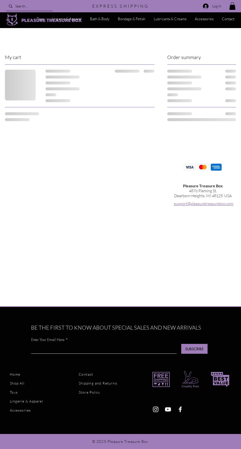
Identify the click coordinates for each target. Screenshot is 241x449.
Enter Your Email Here (47, 340)
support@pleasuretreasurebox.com (203, 203)
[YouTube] (168, 409)
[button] (232, 6)
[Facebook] (180, 409)
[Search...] (28, 6)
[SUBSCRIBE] (194, 349)
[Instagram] (155, 409)
